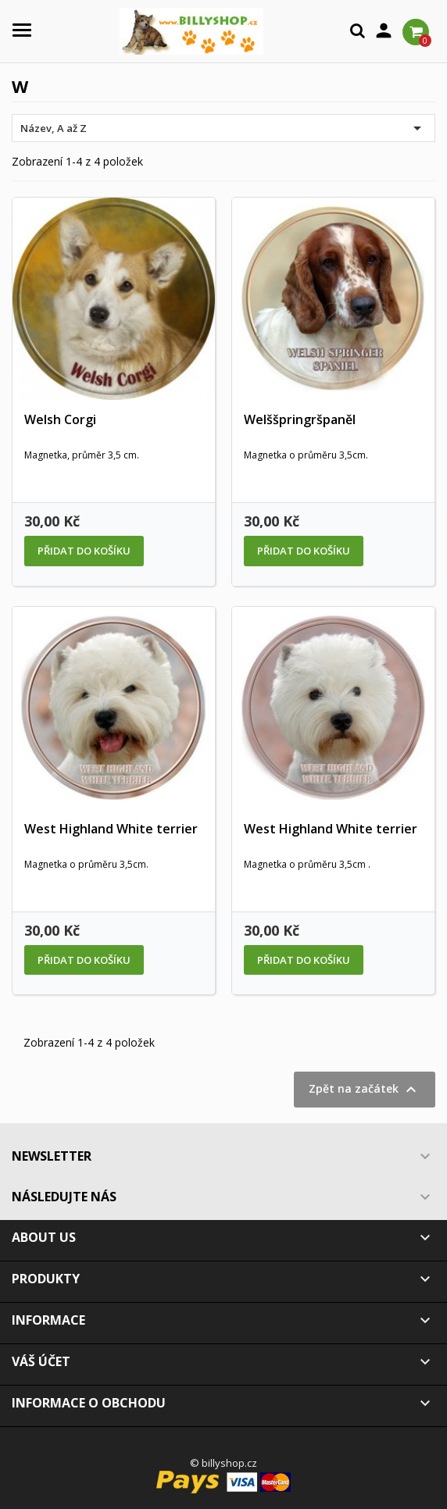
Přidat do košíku (84, 551)
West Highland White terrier (111, 828)
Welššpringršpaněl (300, 419)
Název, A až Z (223, 128)
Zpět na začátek (364, 1089)
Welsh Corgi (60, 419)
